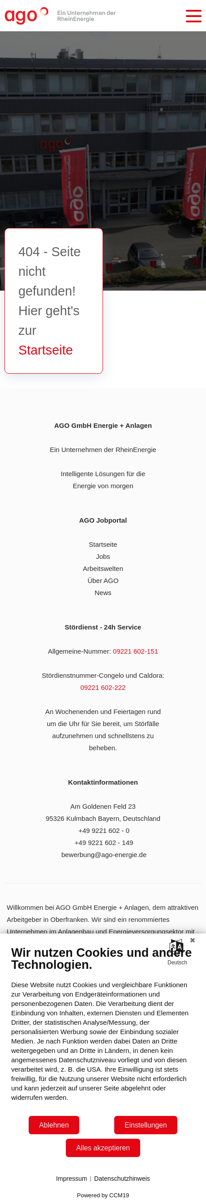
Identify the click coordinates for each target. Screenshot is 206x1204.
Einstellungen (145, 1125)
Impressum (71, 1178)
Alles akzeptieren (103, 1148)
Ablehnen (54, 1125)
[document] (103, 1030)
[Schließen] (192, 940)
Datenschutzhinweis (122, 1178)
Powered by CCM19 (103, 1195)
